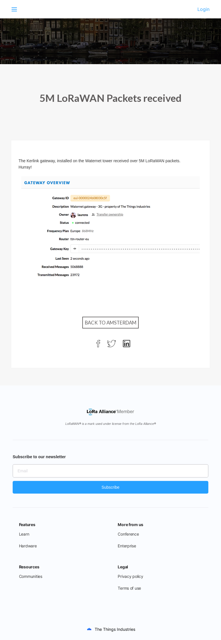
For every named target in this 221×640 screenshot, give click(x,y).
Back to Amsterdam (110, 323)
